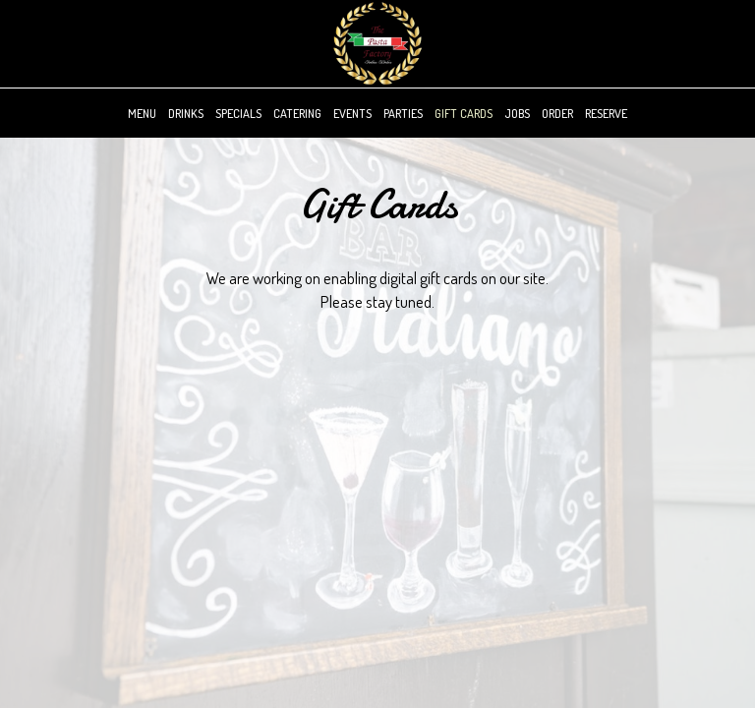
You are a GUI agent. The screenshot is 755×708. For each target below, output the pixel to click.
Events (352, 113)
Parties (403, 113)
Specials (238, 113)
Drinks (185, 113)
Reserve (606, 113)
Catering (297, 113)
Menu (142, 113)
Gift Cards (464, 113)
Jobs (517, 113)
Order (557, 113)
